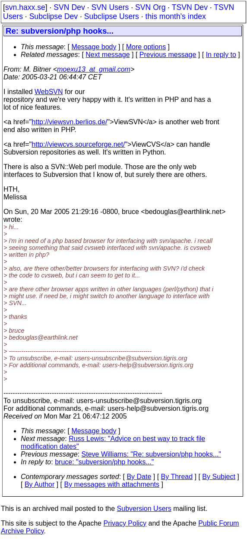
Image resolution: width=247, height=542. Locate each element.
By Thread (177, 476)
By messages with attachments (112, 484)
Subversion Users (144, 508)
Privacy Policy (124, 523)
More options (146, 46)
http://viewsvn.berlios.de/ (69, 122)
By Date (139, 476)
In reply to (221, 54)
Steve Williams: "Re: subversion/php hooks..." (152, 454)
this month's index (176, 16)
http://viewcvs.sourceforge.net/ (78, 144)
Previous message (167, 54)
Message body (93, 46)
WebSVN (49, 91)
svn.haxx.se (25, 7)
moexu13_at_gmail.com (93, 69)
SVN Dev (69, 7)
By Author (39, 484)
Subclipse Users (111, 16)
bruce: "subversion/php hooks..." (104, 462)
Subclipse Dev (53, 16)
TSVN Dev (190, 7)
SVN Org (150, 7)
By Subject (218, 476)
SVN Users (110, 7)
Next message (108, 54)
